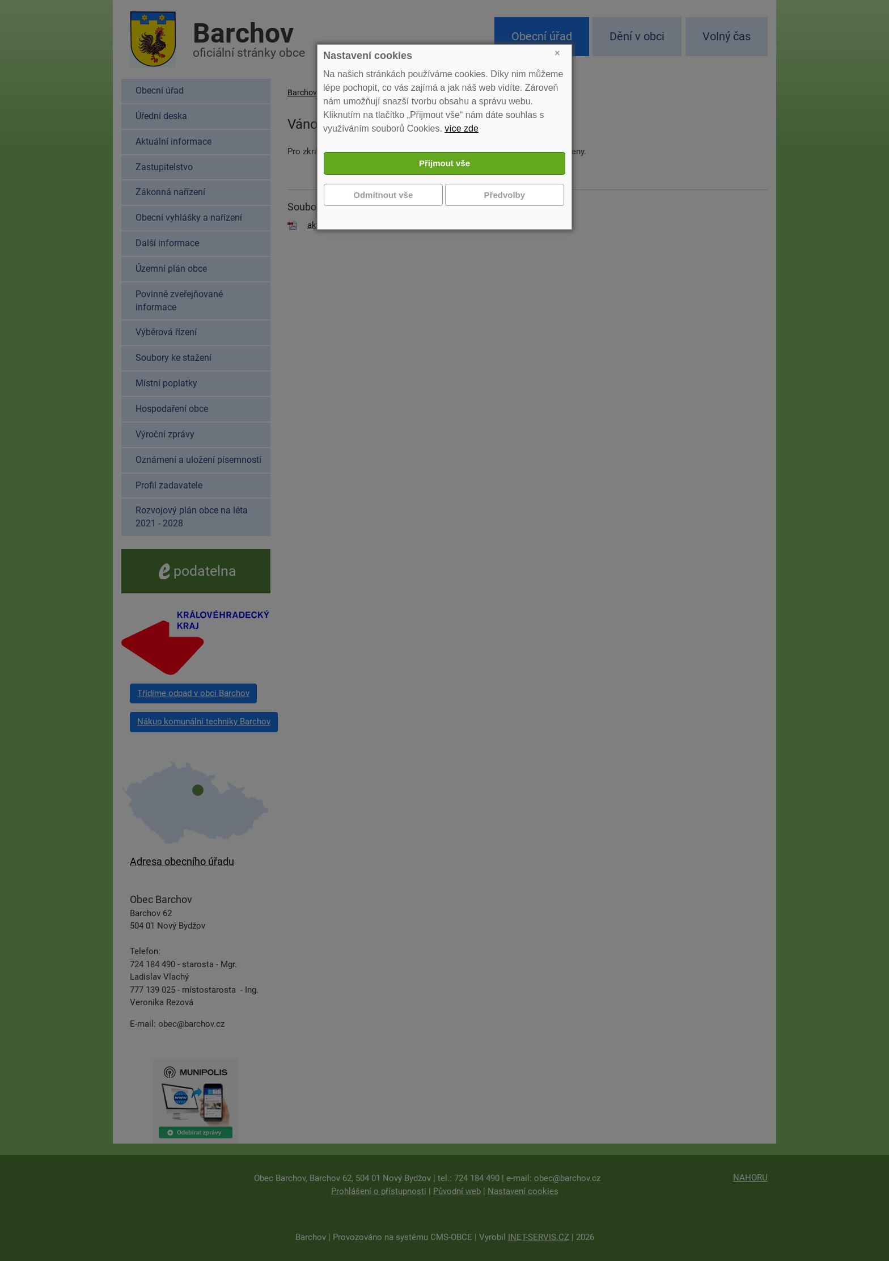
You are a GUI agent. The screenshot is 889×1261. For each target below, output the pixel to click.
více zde (461, 128)
